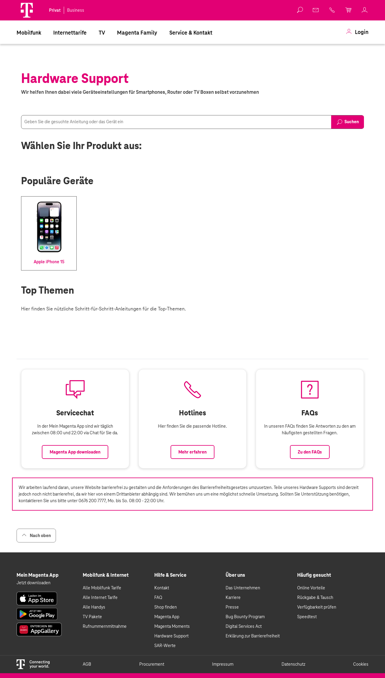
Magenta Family (137, 32)
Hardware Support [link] (171, 636)
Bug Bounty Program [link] (245, 616)
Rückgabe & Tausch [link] (315, 597)
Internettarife (70, 32)
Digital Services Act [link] (244, 626)
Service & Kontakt (190, 32)
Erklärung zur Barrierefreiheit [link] (253, 636)
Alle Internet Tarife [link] (100, 597)
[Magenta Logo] (27, 10)
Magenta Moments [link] (172, 626)
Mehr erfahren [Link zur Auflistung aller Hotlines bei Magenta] (192, 452)
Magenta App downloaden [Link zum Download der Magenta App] (75, 452)
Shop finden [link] (165, 607)
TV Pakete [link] (92, 616)
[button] (27, 10)
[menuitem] (29, 32)
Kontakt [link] (161, 588)
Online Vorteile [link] (311, 588)
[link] (316, 10)
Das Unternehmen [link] (243, 588)
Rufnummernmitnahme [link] (105, 626)
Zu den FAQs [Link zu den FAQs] (310, 452)
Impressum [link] (222, 664)
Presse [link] (232, 607)
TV (102, 32)
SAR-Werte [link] (165, 645)
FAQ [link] (158, 597)
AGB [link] (87, 664)
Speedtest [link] (307, 616)
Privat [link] (55, 10)
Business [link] (75, 10)
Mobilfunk (29, 32)
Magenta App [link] (166, 616)
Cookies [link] (360, 664)
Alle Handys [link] (94, 607)
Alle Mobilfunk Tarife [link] (102, 588)
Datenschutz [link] (293, 664)
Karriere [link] (233, 597)
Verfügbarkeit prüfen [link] (316, 607)
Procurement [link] (151, 664)
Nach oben (36, 535)
